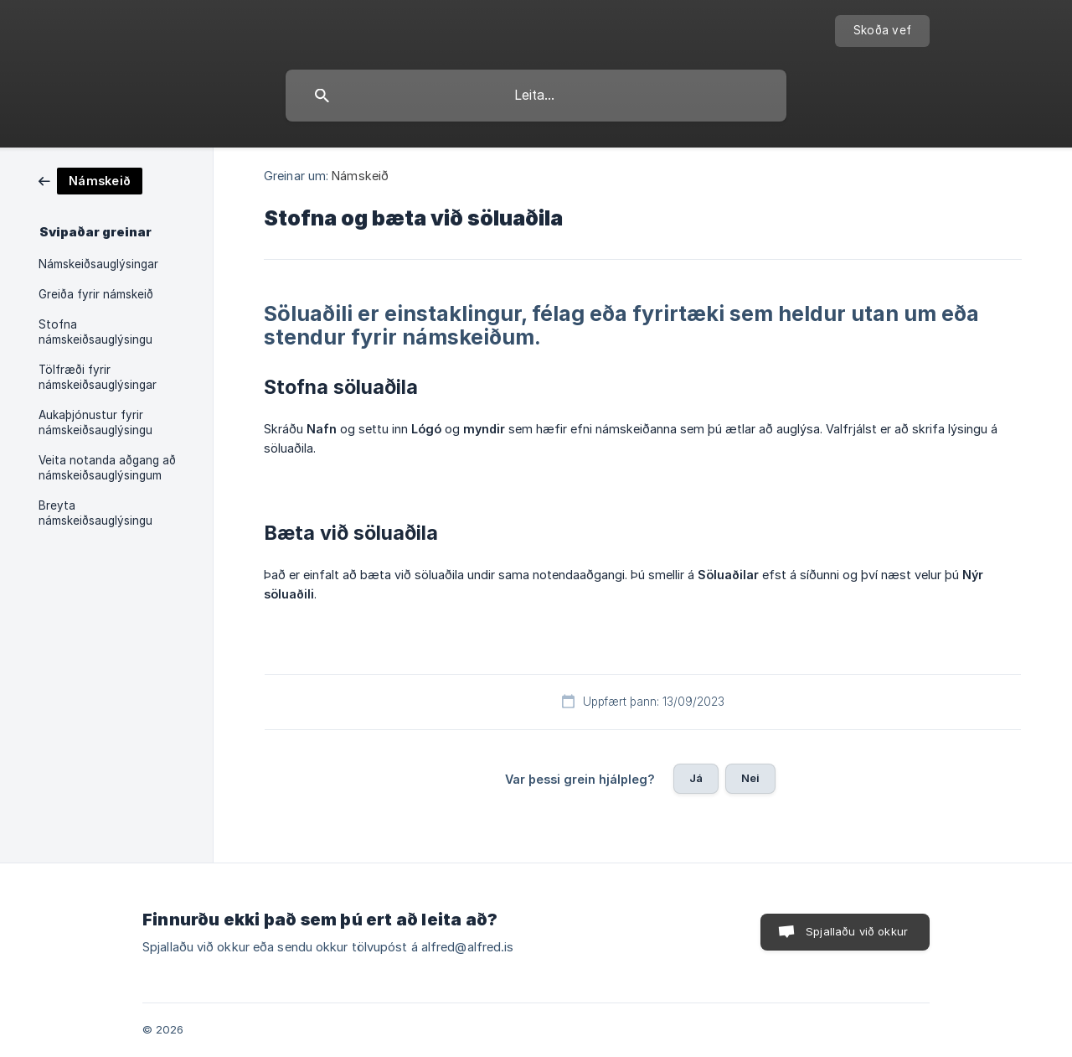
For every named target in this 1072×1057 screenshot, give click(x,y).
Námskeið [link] (360, 175)
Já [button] (696, 778)
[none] (882, 31)
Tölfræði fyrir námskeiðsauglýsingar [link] (98, 377)
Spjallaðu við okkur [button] (857, 931)
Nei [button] (750, 778)
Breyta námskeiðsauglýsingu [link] (95, 513)
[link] (90, 180)
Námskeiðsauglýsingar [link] (98, 264)
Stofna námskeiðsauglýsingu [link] (95, 332)
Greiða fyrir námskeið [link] (96, 294)
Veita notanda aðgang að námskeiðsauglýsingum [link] (107, 467)
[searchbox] (536, 96)
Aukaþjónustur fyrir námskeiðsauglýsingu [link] (95, 422)
